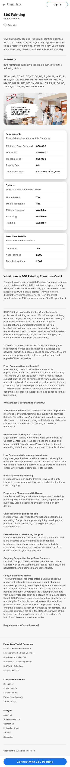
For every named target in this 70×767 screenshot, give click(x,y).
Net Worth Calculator (14, 666)
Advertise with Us (12, 719)
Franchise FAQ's (11, 670)
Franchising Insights (13, 697)
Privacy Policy (10, 688)
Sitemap (7, 732)
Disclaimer (9, 684)
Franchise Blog (11, 692)
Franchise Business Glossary (17, 648)
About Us (8, 715)
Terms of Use (10, 701)
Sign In (57, 4)
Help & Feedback (12, 728)
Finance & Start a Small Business (19, 653)
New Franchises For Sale (15, 657)
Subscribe (8, 737)
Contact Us (9, 724)
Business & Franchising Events (18, 661)
